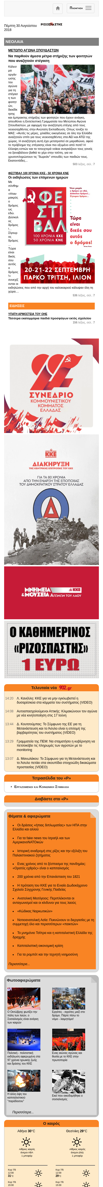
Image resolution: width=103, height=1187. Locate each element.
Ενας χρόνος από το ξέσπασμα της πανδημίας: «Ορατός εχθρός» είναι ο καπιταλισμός (49, 866)
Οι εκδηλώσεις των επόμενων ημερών (51, 175)
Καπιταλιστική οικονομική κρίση (40, 946)
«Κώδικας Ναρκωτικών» (34, 911)
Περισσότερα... (19, 964)
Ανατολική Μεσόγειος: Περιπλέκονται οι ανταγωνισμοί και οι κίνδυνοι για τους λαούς (44, 900)
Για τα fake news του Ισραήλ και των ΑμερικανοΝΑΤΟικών (41, 840)
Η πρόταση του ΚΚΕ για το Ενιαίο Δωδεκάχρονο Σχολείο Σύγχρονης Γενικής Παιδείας (50, 888)
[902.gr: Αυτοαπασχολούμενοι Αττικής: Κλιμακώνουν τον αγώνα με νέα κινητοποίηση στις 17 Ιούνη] (9, 711)
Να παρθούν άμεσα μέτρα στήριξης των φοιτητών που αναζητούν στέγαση (51, 55)
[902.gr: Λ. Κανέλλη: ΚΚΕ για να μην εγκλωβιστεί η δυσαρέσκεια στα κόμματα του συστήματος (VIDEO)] (9, 698)
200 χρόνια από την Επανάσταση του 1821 (48, 877)
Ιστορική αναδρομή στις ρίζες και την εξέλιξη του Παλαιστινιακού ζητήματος (50, 853)
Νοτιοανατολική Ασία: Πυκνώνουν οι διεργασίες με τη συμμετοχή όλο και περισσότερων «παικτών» (53, 922)
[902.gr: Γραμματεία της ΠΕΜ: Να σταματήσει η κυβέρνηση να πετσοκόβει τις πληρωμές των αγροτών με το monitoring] (9, 741)
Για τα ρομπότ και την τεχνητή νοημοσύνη (47, 954)
